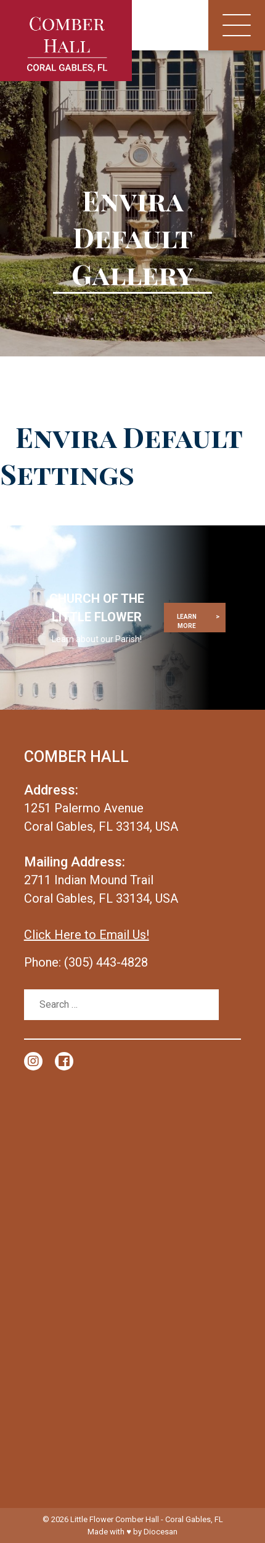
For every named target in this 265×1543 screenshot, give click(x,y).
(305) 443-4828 (106, 962)
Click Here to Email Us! (86, 934)
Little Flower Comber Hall (114, 1519)
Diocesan (160, 1531)
